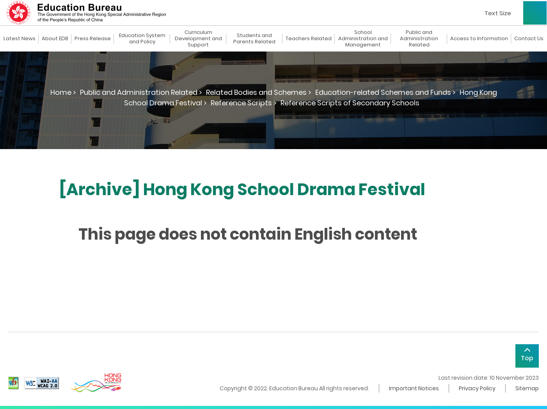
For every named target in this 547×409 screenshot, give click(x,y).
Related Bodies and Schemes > (258, 92)
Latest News (20, 39)
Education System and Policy (142, 38)
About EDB (55, 39)
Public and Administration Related (419, 38)
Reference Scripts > (244, 103)
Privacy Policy (477, 388)
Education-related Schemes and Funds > (385, 92)
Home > (63, 92)
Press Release (93, 39)
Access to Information (479, 39)
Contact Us (528, 39)
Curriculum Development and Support (198, 38)
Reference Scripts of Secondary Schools (350, 103)
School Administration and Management (363, 38)
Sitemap (527, 388)
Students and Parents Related (254, 38)
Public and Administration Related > (141, 92)
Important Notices (414, 388)
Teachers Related (309, 39)
